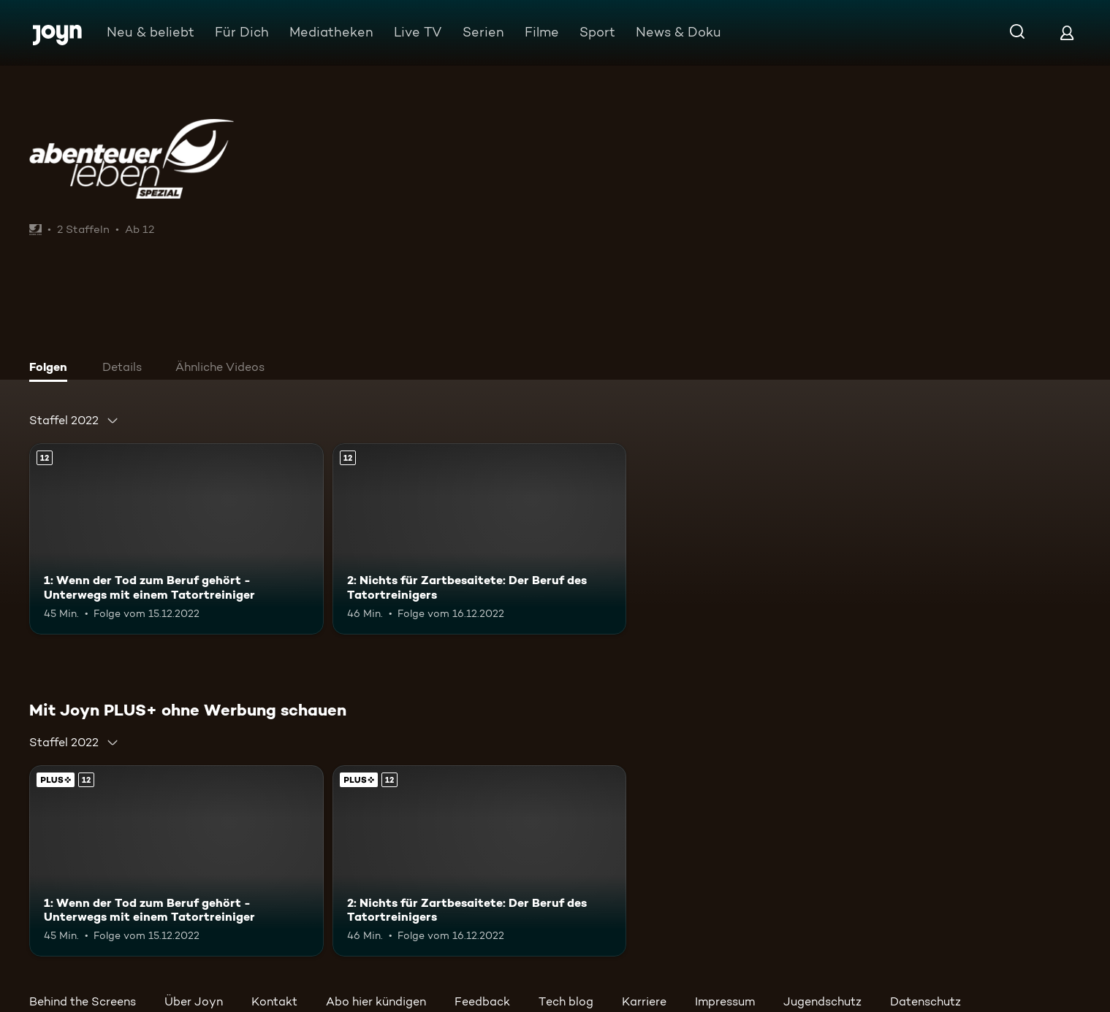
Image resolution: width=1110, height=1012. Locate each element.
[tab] (51, 369)
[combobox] (74, 420)
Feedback (482, 1001)
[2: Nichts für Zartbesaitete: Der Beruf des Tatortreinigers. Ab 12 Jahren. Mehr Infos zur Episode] (479, 539)
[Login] (1067, 32)
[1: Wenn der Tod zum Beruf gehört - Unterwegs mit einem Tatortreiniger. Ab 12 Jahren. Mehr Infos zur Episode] (176, 539)
